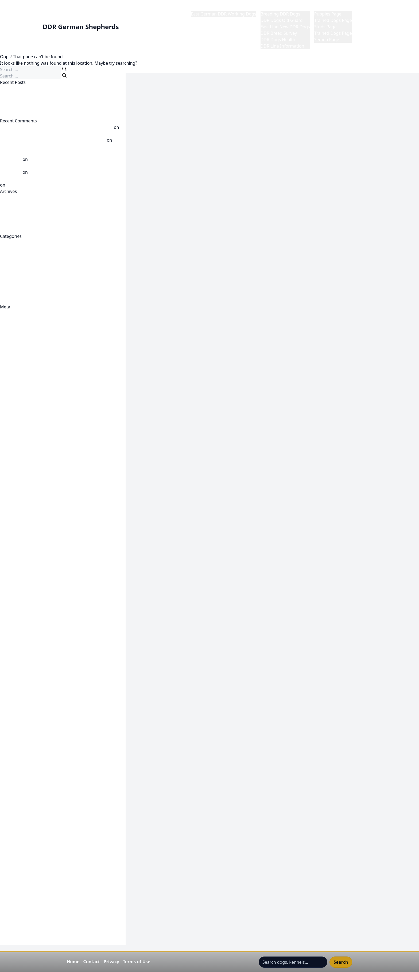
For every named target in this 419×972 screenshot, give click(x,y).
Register (8, 313)
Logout (7, 781)
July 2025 (9, 230)
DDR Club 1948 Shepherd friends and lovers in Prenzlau (55, 429)
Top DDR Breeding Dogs (24, 903)
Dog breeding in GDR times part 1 (62, 159)
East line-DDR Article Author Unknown (38, 525)
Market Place (327, 7)
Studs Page (325, 27)
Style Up (8, 878)
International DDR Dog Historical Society (40, 730)
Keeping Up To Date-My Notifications (37, 743)
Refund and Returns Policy (26, 839)
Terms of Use (136, 962)
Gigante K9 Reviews (19, 647)
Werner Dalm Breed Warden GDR (39, 185)
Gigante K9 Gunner (19, 608)
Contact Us (11, 409)
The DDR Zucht (15, 890)
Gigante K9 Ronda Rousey (26, 653)
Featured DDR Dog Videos (26, 538)
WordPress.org (15, 339)
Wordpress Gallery (18, 942)
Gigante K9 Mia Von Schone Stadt (33, 627)
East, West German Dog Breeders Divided (41, 114)
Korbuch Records (17, 749)
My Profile (366, 7)
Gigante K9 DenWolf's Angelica (31, 583)
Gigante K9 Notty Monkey (25, 640)
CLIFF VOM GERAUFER (22, 95)
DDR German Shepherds (81, 26)
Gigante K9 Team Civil (21, 666)
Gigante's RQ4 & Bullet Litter (28, 711)
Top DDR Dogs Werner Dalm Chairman (38, 910)
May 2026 (9, 204)
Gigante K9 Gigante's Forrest (28, 602)
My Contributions (17, 794)
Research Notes (15, 846)
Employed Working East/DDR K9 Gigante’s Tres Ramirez (55, 108)
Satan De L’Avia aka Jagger (55, 172)
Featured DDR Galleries (23, 550)
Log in (6, 320)
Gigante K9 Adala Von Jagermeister (35, 595)
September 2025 (16, 223)
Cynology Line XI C (18, 416)
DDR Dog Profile (16, 435)
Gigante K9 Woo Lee (20, 679)
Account (8, 352)
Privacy (111, 962)
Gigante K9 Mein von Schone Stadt (34, 621)
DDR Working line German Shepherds (37, 493)
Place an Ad (11, 813)
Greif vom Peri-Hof (18, 101)
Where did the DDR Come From (31, 300)
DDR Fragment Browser (23, 467)
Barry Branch (13, 364)
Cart (4, 384)
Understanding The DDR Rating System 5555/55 (48, 922)
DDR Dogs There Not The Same (31, 89)
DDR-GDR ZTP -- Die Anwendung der (36, 499)
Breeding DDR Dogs (280, 14)
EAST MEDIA (12, 531)
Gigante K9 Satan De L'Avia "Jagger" (35, 660)
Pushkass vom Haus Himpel (28, 134)
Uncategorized (14, 294)
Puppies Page (328, 14)
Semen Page (326, 39)
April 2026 (10, 211)
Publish (7, 403)
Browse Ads (11, 377)
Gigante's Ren (14, 704)
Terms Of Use (13, 884)
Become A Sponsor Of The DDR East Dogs (41, 371)
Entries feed (12, 326)
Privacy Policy (13, 826)
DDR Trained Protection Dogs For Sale (37, 486)
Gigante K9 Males (17, 615)
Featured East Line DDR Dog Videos (35, 563)
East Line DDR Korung (22, 518)
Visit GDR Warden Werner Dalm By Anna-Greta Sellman (55, 935)
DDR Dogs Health (278, 39)
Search (340, 962)
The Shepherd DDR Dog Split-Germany (38, 897)
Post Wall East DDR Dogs (24, 288)
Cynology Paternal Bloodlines (29, 422)
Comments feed (16, 332)
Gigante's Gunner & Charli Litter (32, 698)
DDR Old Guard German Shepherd (34, 480)
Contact (91, 962)
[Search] (64, 69)
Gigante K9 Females (20, 589)
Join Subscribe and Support (27, 736)
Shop (5, 858)
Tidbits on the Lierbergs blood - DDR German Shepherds (56, 127)
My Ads (7, 788)
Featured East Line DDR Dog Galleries (37, 557)
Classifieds (10, 397)
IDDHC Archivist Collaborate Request (36, 724)
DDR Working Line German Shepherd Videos (44, 275)
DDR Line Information (282, 46)
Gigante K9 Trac (16, 672)
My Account (12, 775)
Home (197, 7)
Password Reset (16, 807)
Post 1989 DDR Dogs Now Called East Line (42, 281)
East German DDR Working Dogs (223, 14)
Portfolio (8, 820)
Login (5, 756)
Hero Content (13, 717)
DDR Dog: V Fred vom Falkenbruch (34, 448)
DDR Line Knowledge (21, 268)
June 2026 (10, 198)
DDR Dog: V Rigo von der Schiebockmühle (42, 454)
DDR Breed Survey (279, 33)
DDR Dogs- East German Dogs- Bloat (36, 461)
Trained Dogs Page (333, 20)
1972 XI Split (12, 345)
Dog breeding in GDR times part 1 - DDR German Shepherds (60, 178)
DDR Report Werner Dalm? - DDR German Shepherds (53, 140)
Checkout (9, 390)
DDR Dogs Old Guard (282, 20)
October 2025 (13, 217)
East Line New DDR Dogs (285, 27)
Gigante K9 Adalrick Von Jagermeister (37, 570)
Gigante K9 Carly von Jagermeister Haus (40, 576)
